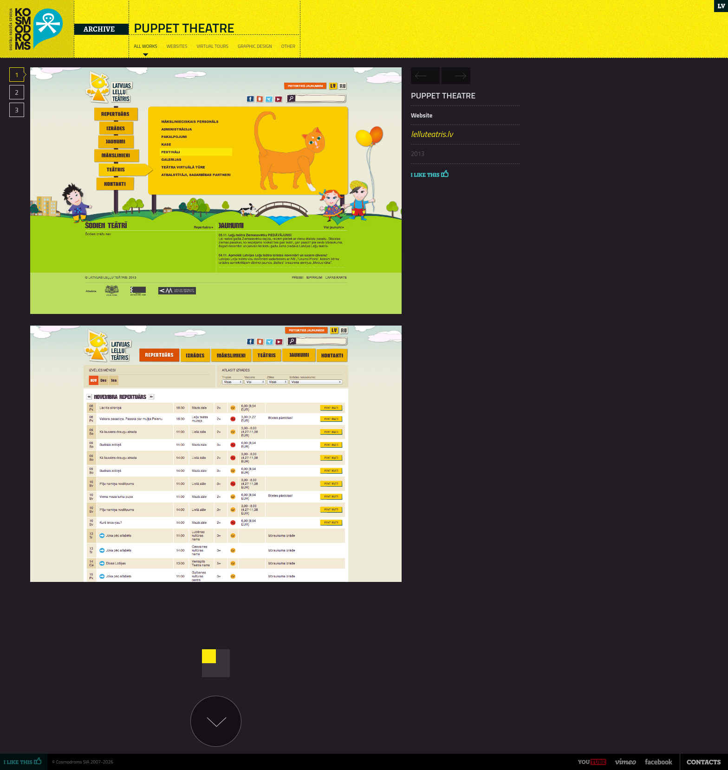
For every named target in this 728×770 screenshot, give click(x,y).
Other (288, 46)
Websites (177, 46)
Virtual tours (212, 46)
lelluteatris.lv (432, 134)
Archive (99, 29)
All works (145, 46)
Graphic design (255, 46)
